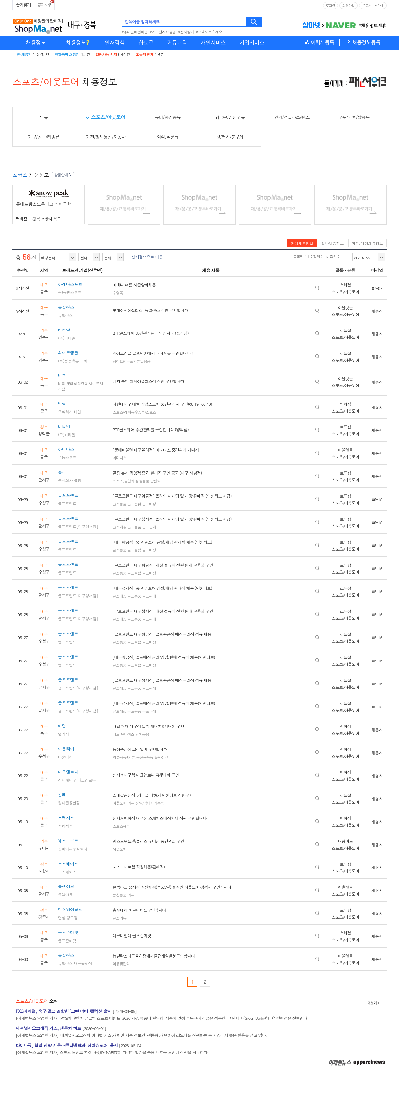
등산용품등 (144, 757)
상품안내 (63, 174)
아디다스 (119, 457)
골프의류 (119, 917)
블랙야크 (161, 757)
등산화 (129, 480)
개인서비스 (213, 42)
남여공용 (142, 734)
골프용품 (119, 503)
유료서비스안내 (373, 5)
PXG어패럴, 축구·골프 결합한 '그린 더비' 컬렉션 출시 (64, 1011)
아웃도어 (119, 803)
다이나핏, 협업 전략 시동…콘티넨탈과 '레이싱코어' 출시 (67, 1045)
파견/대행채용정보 (367, 243)
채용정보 (36, 42)
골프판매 (149, 526)
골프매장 (149, 503)
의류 (130, 803)
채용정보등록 (366, 42)
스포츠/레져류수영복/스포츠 (134, 411)
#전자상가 (186, 31)
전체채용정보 (302, 243)
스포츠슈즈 (121, 826)
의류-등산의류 (124, 757)
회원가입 (348, 5)
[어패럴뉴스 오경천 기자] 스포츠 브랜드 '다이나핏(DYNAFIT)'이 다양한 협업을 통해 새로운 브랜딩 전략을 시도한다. (112, 1052)
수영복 (118, 292)
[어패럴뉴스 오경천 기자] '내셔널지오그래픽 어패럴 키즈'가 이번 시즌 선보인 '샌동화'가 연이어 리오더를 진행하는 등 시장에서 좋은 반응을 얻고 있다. (141, 1035)
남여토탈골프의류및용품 (131, 361)
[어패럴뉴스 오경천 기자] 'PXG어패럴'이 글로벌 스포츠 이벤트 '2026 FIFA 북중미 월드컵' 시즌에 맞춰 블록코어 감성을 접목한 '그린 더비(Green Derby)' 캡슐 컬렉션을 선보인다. (162, 1018)
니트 (116, 734)
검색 (254, 22)
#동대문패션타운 (135, 31)
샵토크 (145, 42)
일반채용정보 (332, 243)
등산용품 (119, 894)
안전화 (155, 480)
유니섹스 (127, 734)
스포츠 (118, 480)
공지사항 (44, 4)
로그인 (330, 5)
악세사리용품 (153, 803)
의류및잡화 (121, 963)
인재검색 (115, 42)
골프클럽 (134, 503)
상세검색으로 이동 (147, 257)
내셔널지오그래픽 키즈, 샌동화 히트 (48, 1028)
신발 (138, 803)
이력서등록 (322, 42)
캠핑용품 (142, 480)
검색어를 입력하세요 (142, 22)
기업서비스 (251, 42)
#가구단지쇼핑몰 (163, 31)
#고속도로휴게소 (209, 31)
